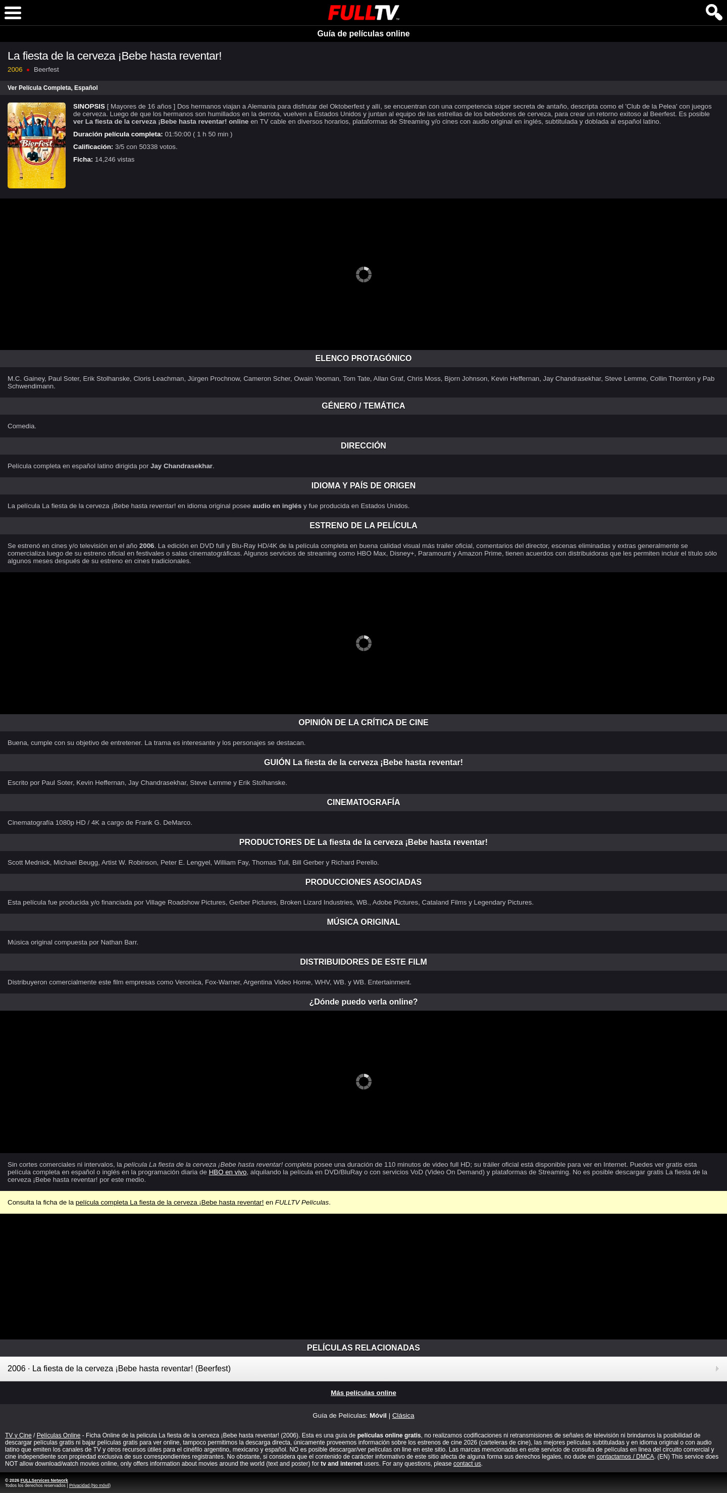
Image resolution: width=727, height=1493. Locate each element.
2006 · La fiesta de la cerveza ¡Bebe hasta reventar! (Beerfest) (119, 1368)
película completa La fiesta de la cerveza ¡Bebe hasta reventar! (170, 1202)
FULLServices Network (44, 1480)
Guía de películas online (363, 33)
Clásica (403, 1415)
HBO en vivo (228, 1172)
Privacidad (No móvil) (90, 1485)
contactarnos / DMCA (625, 1456)
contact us (467, 1463)
